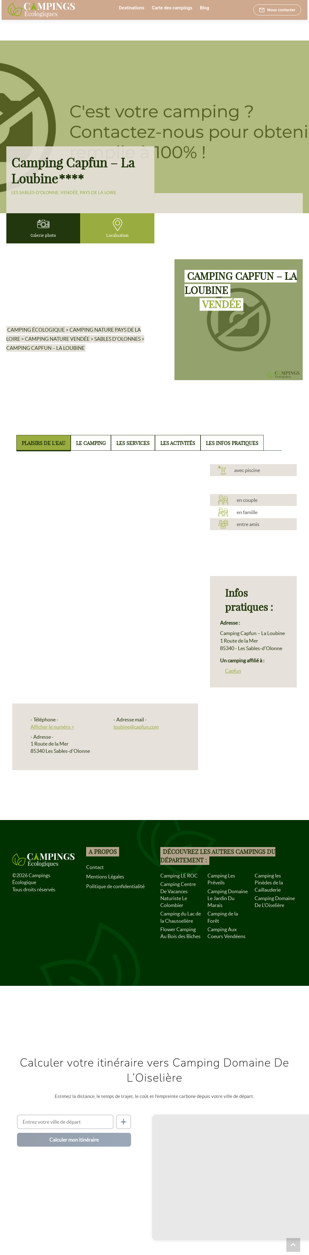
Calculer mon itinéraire (74, 1140)
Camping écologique (36, 330)
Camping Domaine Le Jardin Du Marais (227, 898)
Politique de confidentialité (115, 886)
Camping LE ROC (179, 875)
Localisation (117, 228)
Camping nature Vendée (57, 339)
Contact (95, 867)
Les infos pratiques (232, 443)
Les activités (177, 443)
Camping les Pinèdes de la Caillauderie (269, 883)
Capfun (233, 671)
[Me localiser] (123, 1122)
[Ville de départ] (65, 1122)
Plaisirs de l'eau (43, 443)
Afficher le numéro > (52, 727)
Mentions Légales (105, 876)
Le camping (91, 443)
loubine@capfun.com (136, 727)
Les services (133, 443)
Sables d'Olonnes (117, 339)
